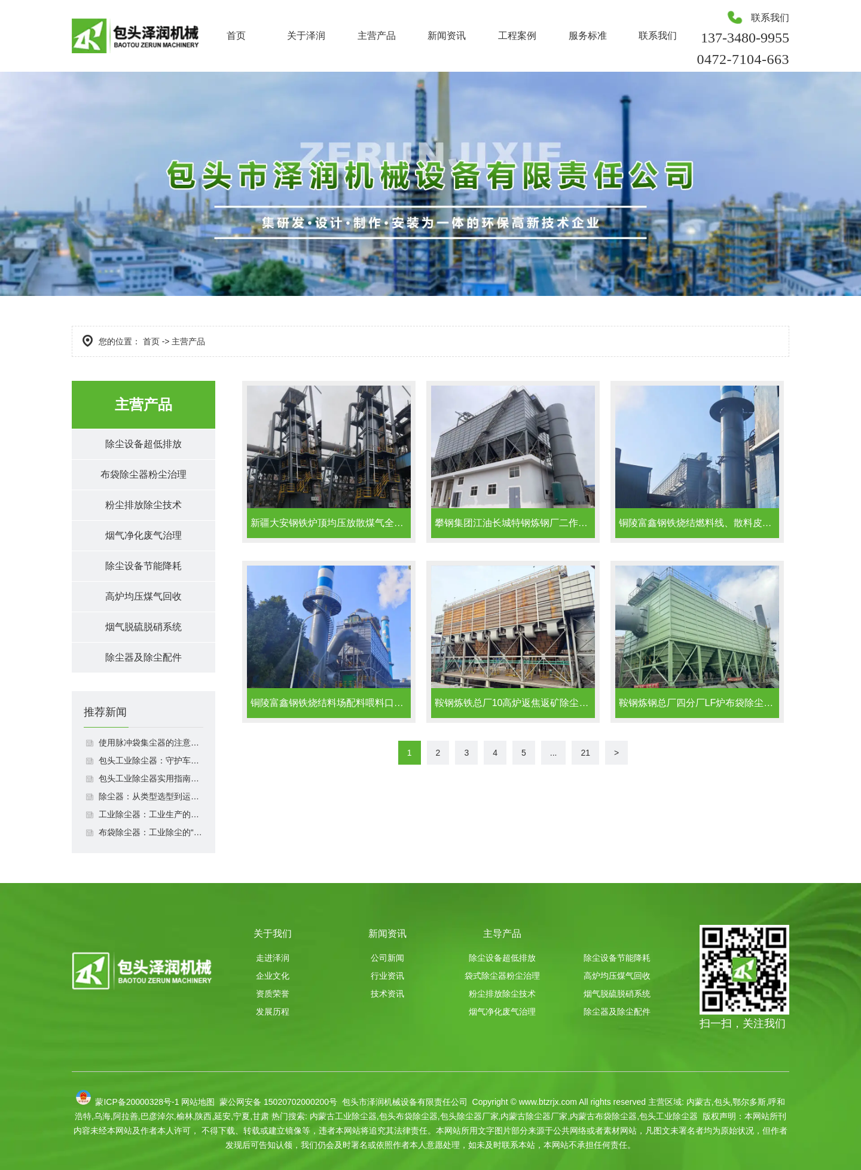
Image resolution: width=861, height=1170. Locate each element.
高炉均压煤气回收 (143, 596)
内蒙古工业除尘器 (343, 1116)
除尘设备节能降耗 (143, 566)
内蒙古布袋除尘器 (603, 1116)
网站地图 (198, 1102)
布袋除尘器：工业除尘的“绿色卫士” (151, 832)
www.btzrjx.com (548, 1102)
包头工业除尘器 (668, 1116)
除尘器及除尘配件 (143, 657)
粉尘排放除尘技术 (143, 505)
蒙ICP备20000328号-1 (137, 1102)
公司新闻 (387, 958)
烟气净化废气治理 (143, 535)
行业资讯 (387, 975)
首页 (236, 35)
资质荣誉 (272, 993)
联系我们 (658, 35)
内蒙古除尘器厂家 (533, 1116)
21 (585, 752)
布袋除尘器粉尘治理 (143, 474)
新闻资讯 (447, 35)
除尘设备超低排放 (143, 444)
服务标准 (588, 35)
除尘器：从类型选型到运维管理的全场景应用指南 (151, 796)
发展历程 (272, 1011)
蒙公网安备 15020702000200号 (277, 1102)
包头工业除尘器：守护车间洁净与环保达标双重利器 (151, 760)
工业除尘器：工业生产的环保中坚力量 (151, 814)
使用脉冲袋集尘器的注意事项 (151, 742)
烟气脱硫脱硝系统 (143, 627)
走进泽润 (272, 958)
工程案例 (517, 35)
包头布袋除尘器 (408, 1116)
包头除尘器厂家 (469, 1116)
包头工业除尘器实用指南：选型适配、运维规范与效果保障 (151, 778)
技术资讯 (387, 993)
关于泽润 (306, 35)
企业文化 (272, 975)
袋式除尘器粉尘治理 (502, 975)
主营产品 (377, 35)
